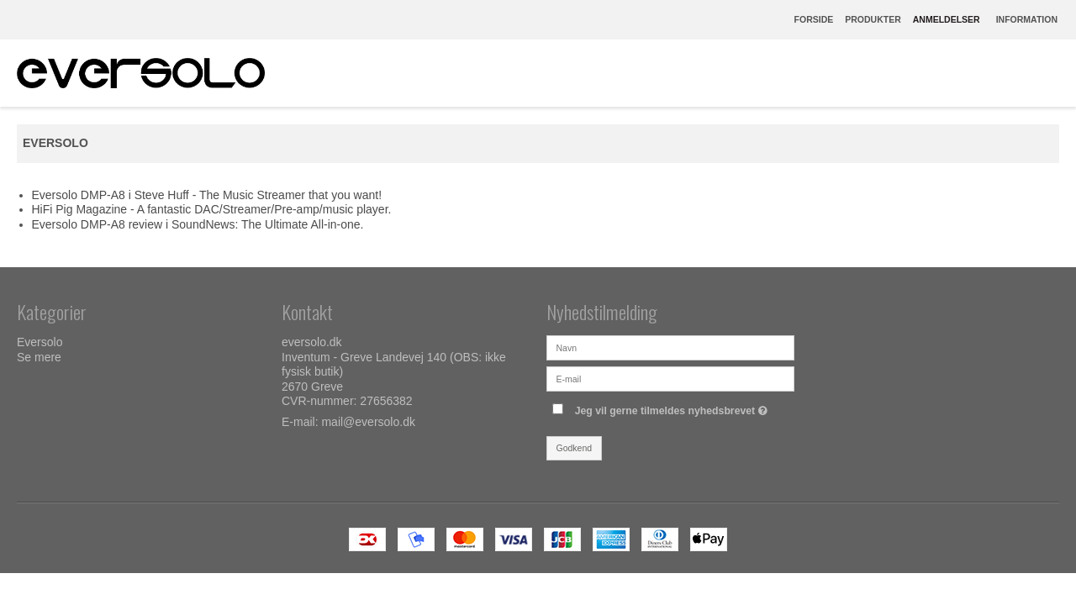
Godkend (574, 448)
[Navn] (670, 347)
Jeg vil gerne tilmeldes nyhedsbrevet (673, 407)
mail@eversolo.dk (367, 422)
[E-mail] (670, 378)
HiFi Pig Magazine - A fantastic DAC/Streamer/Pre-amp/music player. (212, 209)
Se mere (39, 357)
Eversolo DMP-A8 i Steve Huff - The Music (144, 195)
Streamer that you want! (319, 195)
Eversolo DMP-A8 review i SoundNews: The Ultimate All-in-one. (198, 224)
